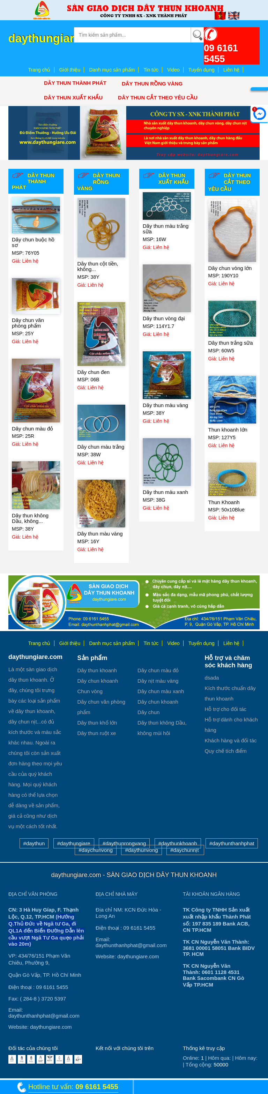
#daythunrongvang (124, 843)
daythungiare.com (57, 38)
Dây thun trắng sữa (230, 343)
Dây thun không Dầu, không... (30, 518)
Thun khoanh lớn (227, 430)
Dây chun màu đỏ (32, 429)
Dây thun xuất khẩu (73, 97)
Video (173, 70)
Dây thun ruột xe (96, 733)
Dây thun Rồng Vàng (152, 84)
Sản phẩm (92, 657)
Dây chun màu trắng (101, 447)
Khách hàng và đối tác (231, 740)
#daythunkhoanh (177, 843)
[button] (27, 133)
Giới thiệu (70, 70)
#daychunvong (96, 850)
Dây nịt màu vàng (157, 681)
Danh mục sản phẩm (112, 70)
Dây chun (148, 712)
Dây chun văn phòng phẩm (28, 323)
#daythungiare (73, 843)
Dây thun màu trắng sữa (165, 229)
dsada (212, 678)
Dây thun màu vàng (100, 534)
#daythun (34, 843)
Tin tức (150, 70)
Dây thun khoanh (97, 670)
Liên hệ (231, 70)
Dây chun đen (93, 372)
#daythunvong (141, 850)
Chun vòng (90, 691)
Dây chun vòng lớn (230, 268)
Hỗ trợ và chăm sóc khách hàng (228, 661)
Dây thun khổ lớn (97, 723)
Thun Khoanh (224, 502)
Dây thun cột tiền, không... (97, 266)
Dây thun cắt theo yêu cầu (158, 97)
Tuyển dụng (201, 70)
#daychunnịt (185, 850)
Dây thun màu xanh (165, 492)
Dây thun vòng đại (164, 318)
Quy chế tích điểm (226, 751)
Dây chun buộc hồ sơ (33, 242)
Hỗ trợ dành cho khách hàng (231, 725)
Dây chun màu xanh (160, 691)
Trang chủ (39, 70)
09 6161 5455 (221, 53)
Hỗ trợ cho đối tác (226, 709)
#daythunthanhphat (231, 843)
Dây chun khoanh (97, 681)
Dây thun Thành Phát (75, 83)
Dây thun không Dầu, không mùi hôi (162, 728)
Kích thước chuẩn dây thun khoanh (230, 693)
